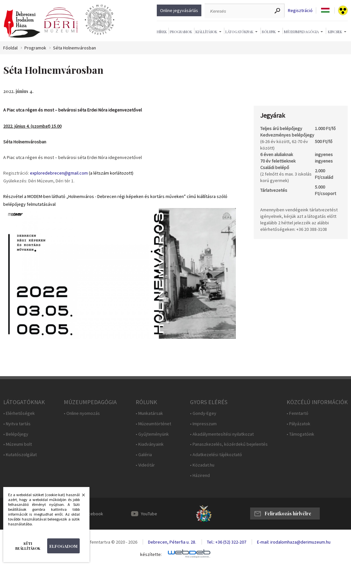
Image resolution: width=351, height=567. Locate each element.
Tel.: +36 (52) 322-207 (226, 542)
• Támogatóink (300, 434)
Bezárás (80, 497)
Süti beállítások (27, 546)
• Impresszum (203, 424)
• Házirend (200, 475)
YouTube (149, 514)
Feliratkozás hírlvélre (287, 513)
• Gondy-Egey (203, 413)
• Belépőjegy (15, 434)
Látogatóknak (239, 31)
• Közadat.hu (202, 465)
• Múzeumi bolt (17, 444)
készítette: (151, 554)
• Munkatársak (149, 413)
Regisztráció (300, 10)
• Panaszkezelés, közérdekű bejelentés (229, 444)
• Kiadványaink (150, 444)
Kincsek (335, 31)
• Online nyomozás (82, 413)
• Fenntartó (297, 413)
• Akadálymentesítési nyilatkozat (222, 434)
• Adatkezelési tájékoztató (216, 454)
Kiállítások (206, 31)
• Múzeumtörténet (153, 424)
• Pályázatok (298, 424)
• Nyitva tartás (17, 424)
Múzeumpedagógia (301, 31)
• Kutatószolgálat (20, 454)
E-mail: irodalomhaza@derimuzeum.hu (294, 542)
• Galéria (144, 454)
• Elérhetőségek (19, 413)
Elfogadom (63, 546)
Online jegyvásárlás (179, 10)
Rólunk (269, 31)
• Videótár (145, 465)
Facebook (93, 514)
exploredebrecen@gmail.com (59, 173)
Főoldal (10, 48)
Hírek (162, 31)
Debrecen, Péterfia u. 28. (172, 542)
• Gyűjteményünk (152, 434)
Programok (181, 31)
